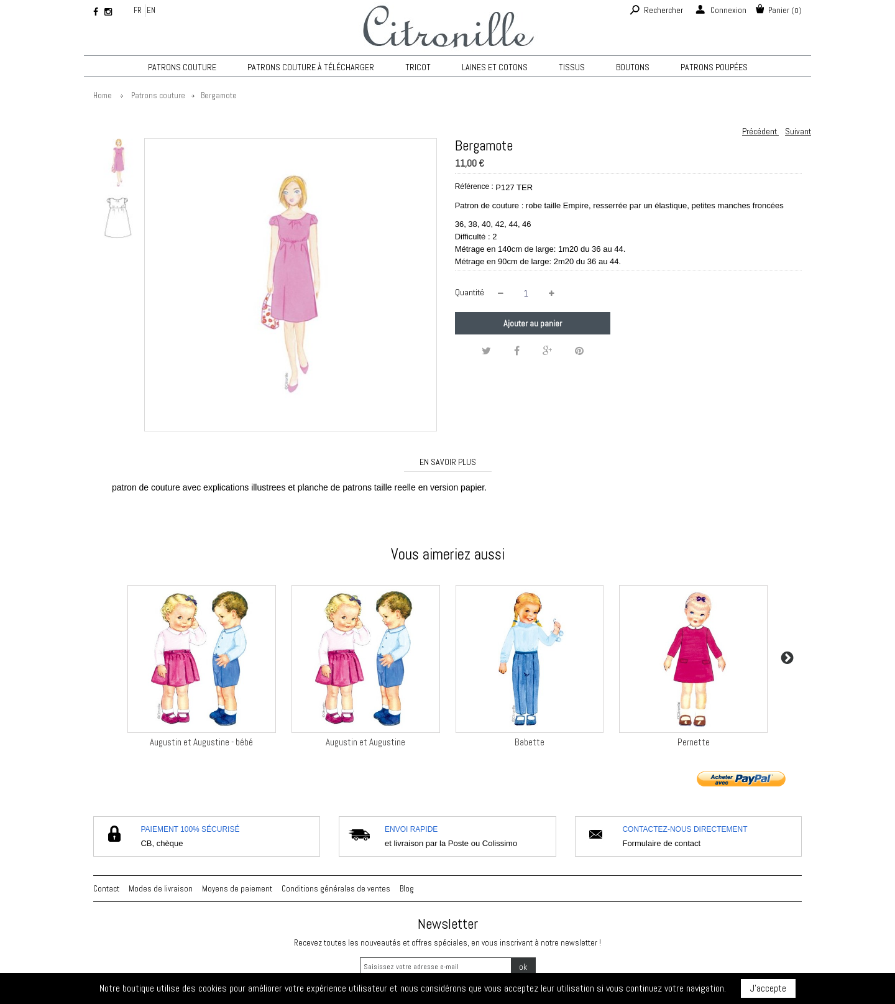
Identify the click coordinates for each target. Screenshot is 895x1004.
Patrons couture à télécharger (310, 67)
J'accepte (768, 988)
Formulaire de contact (661, 843)
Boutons (632, 67)
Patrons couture (182, 67)
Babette (529, 742)
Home (102, 95)
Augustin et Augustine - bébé (201, 742)
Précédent (760, 131)
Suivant (798, 131)
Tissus (572, 67)
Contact (106, 888)
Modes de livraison (161, 888)
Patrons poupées (714, 67)
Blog (407, 888)
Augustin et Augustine (365, 742)
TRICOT (418, 67)
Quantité (469, 292)
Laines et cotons (495, 67)
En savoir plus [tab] (448, 461)
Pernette (693, 742)
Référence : (474, 186)
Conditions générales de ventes (336, 888)
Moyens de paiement (237, 888)
